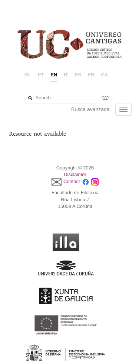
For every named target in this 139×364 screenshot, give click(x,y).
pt (41, 74)
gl (27, 74)
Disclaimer (75, 174)
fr (91, 74)
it (66, 74)
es (78, 74)
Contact (71, 181)
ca (104, 74)
